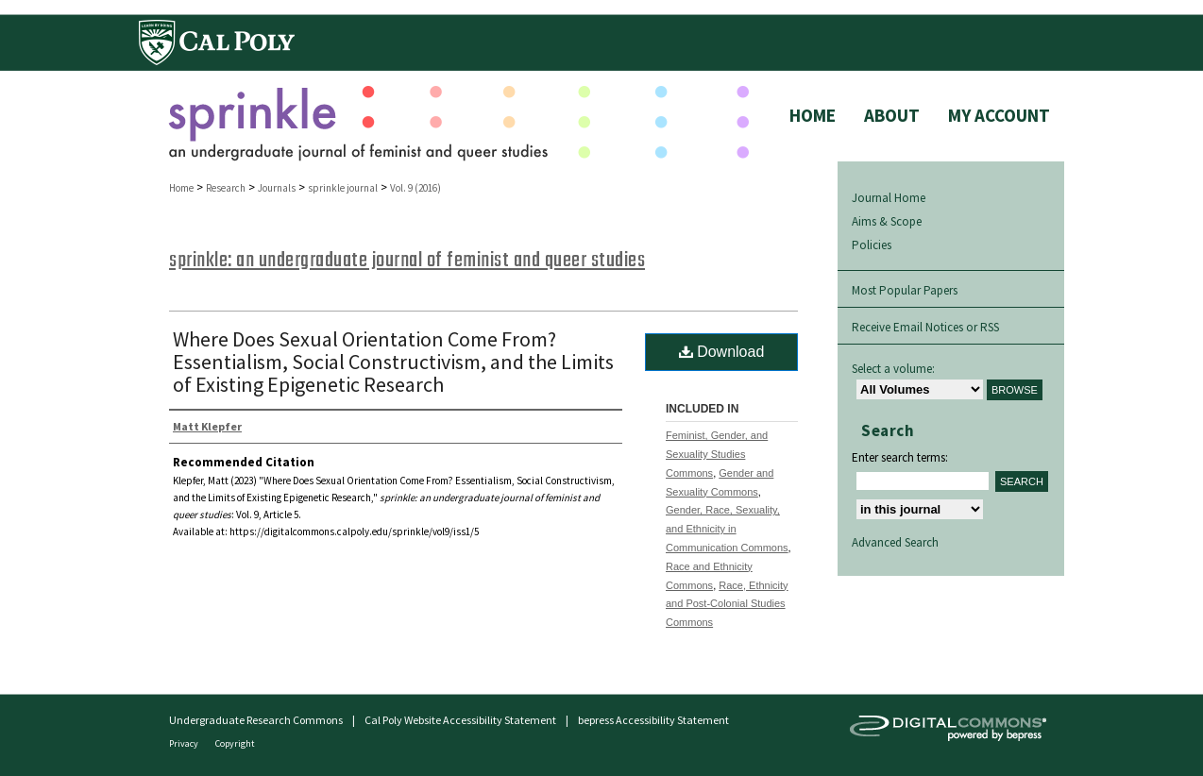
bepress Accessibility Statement (653, 720)
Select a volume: (893, 369)
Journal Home (888, 198)
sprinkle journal (343, 187)
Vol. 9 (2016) (415, 187)
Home (181, 187)
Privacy (184, 743)
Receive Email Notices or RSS (925, 327)
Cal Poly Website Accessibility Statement (460, 720)
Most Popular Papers (904, 290)
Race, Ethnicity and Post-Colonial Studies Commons (727, 604)
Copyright (235, 743)
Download (722, 352)
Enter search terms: (900, 457)
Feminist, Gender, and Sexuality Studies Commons (717, 454)
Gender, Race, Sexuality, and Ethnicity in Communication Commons (727, 528)
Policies (871, 245)
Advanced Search (895, 542)
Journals (277, 187)
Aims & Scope (887, 221)
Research (226, 187)
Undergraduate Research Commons (256, 720)
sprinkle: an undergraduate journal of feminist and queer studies (407, 261)
